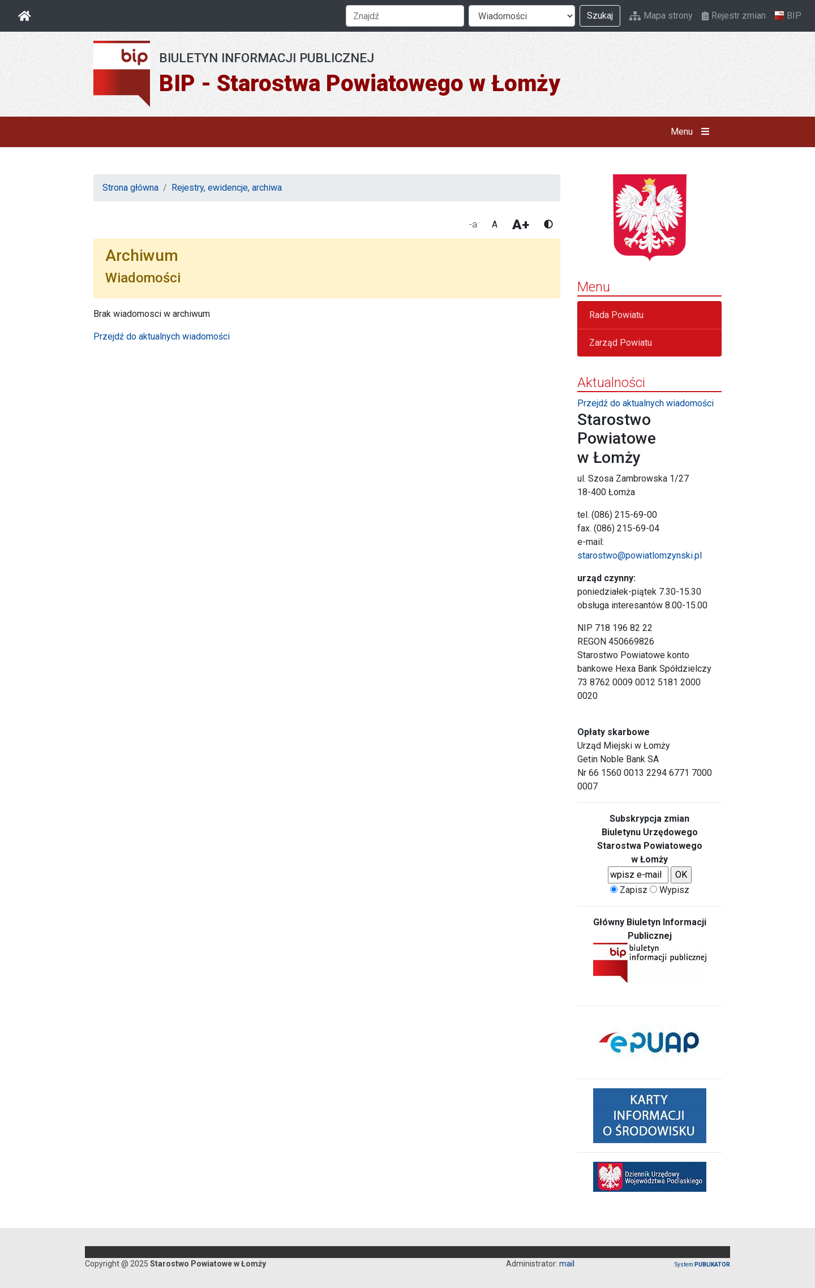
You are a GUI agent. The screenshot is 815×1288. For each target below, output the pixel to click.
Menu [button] (692, 132)
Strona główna (130, 187)
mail (566, 1263)
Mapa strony (661, 15)
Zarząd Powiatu (620, 342)
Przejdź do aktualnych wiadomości (161, 336)
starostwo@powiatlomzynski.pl (639, 555)
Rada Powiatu (616, 315)
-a (473, 224)
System (702, 1264)
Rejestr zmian (734, 15)
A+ (520, 225)
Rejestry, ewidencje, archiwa (226, 187)
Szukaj (600, 15)
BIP (788, 16)
